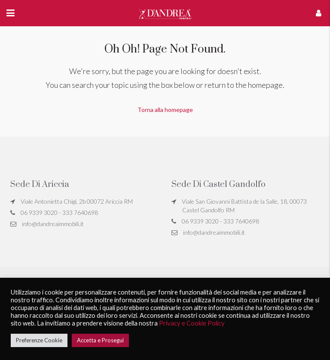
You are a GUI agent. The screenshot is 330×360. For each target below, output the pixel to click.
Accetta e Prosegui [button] (100, 340)
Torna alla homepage (165, 109)
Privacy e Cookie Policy (192, 323)
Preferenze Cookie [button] (39, 340)
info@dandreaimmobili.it (53, 223)
